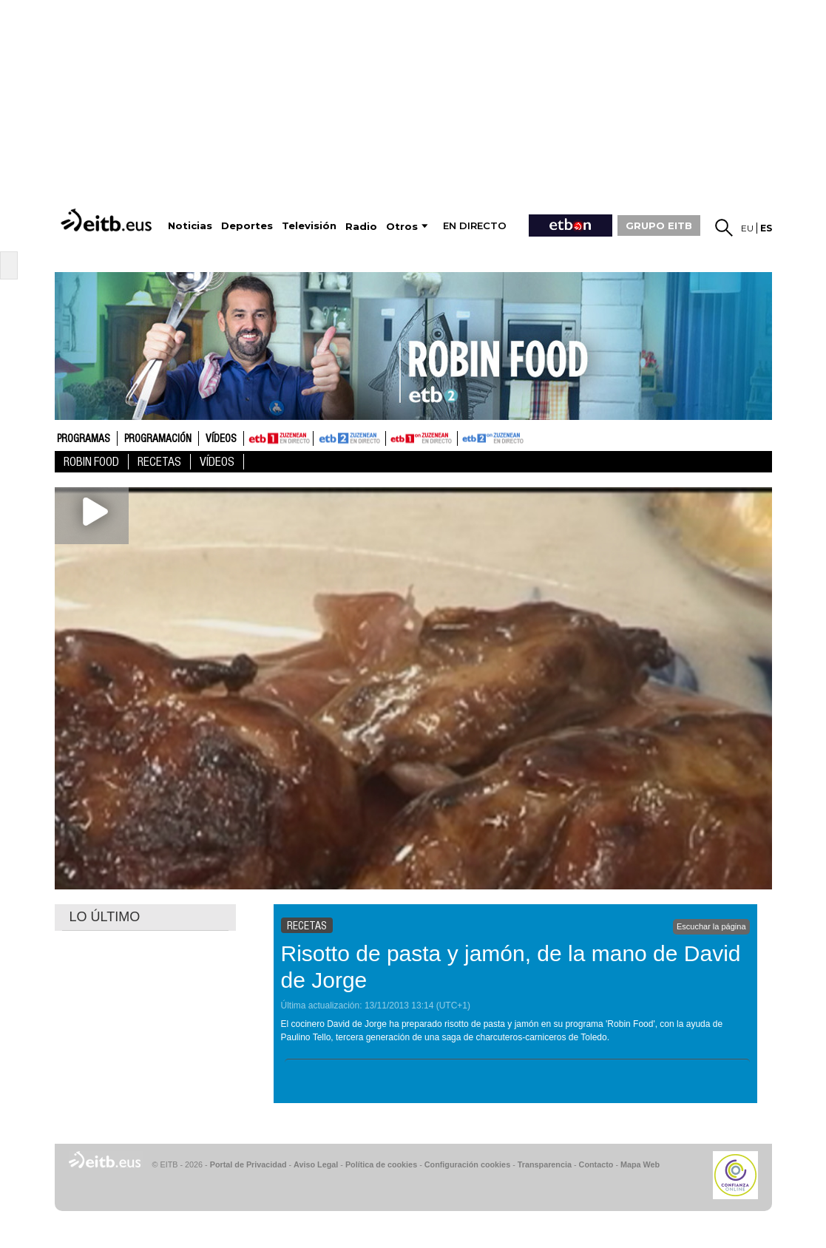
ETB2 (350, 438)
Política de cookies (381, 1164)
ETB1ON (392, 437)
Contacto (596, 1164)
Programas (83, 439)
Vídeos (221, 439)
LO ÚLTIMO (105, 916)
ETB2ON (464, 437)
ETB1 (278, 438)
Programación (158, 439)
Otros (402, 226)
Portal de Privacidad (248, 1164)
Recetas (159, 461)
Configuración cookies (467, 1164)
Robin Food (91, 461)
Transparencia (545, 1164)
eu (747, 228)
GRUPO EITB (659, 225)
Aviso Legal (316, 1164)
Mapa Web (640, 1164)
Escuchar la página (711, 926)
